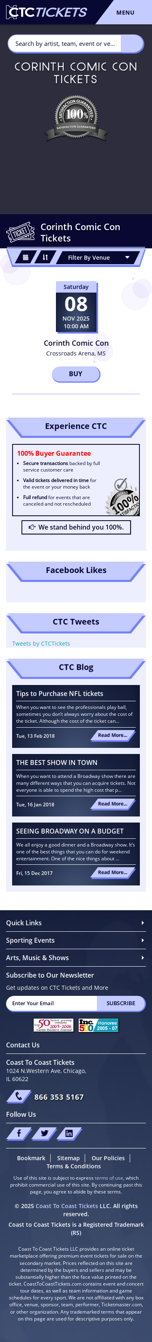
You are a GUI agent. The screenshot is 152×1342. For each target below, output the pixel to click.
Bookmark (31, 1158)
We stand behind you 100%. (76, 527)
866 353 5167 (59, 1097)
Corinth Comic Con (76, 343)
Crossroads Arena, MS (76, 353)
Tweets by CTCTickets (41, 643)
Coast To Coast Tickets (67, 1206)
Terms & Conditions (74, 1166)
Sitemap (68, 1158)
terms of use (109, 1177)
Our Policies (108, 1158)
